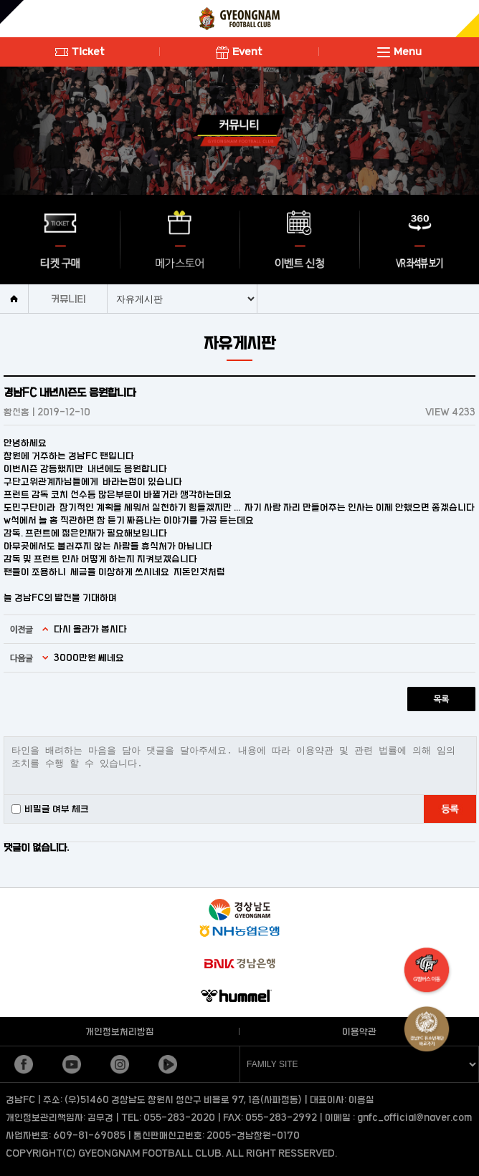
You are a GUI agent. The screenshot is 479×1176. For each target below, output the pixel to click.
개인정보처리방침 (119, 1031)
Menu (399, 51)
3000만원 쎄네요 (89, 657)
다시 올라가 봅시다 (90, 628)
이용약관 (359, 1031)
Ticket (80, 51)
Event (239, 51)
